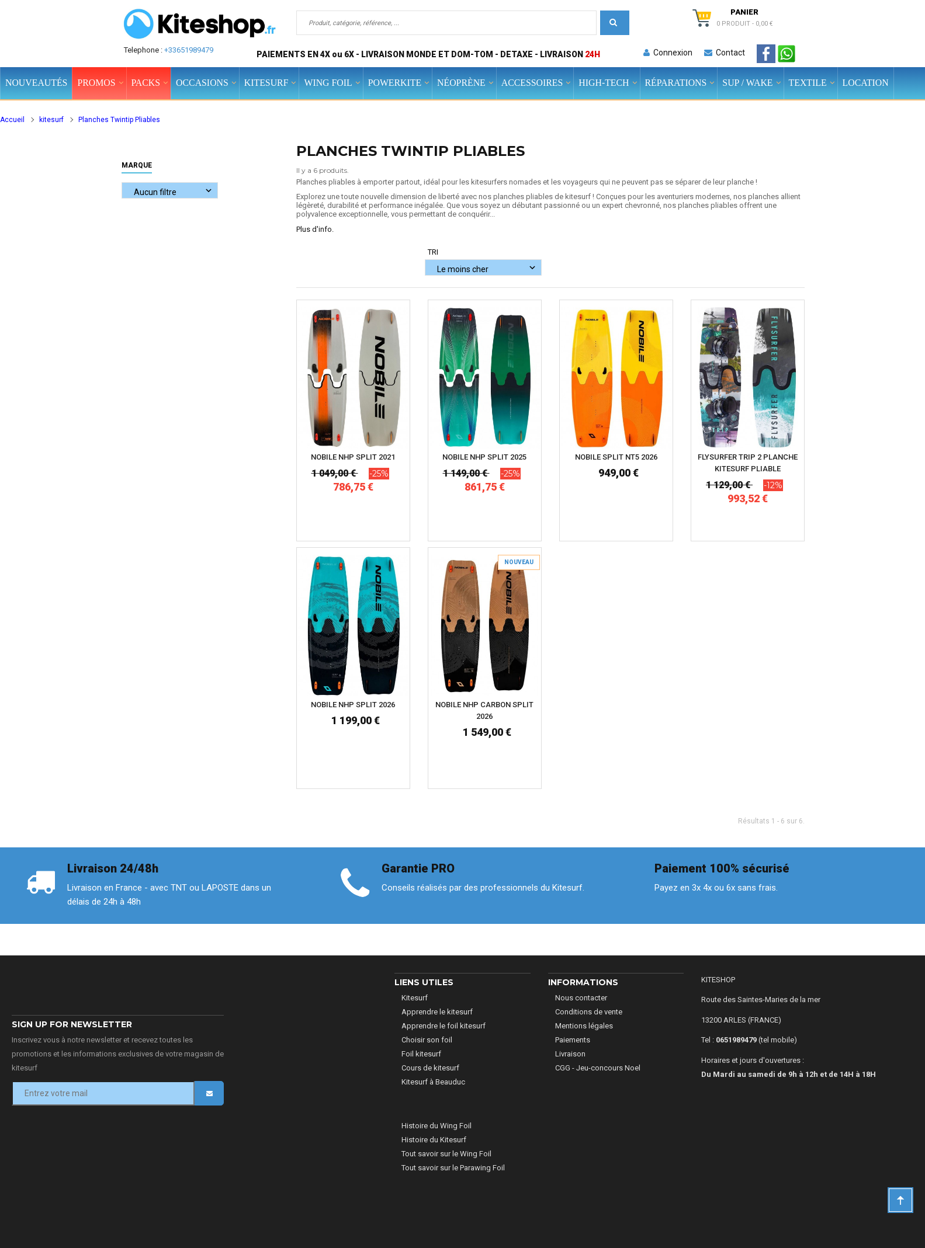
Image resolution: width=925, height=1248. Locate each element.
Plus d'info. (315, 229)
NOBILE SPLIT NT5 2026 (616, 457)
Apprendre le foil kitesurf (443, 1025)
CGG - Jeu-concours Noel (597, 1067)
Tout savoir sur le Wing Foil (446, 1153)
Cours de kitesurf (430, 1067)
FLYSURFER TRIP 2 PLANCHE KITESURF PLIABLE (748, 463)
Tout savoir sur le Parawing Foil (453, 1167)
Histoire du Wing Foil (436, 1125)
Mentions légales (584, 1025)
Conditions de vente (588, 1011)
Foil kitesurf (421, 1053)
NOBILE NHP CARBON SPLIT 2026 (484, 710)
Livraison (570, 1053)
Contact (724, 52)
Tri (433, 252)
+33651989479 (188, 50)
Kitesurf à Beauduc (433, 1081)
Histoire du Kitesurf (433, 1139)
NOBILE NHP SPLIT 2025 (484, 457)
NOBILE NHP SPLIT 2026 (353, 704)
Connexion (667, 52)
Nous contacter (581, 997)
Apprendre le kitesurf (437, 1011)
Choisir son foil (426, 1039)
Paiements (572, 1039)
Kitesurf (414, 997)
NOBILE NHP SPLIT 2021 (353, 457)
